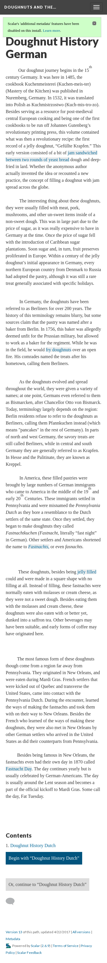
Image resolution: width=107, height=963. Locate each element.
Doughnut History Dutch (33, 845)
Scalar (35, 946)
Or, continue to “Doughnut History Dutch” (47, 884)
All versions (81, 932)
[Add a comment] (13, 901)
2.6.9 (45, 946)
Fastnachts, (38, 546)
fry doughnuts (58, 349)
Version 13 (14, 932)
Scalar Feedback (29, 952)
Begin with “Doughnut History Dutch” (44, 858)
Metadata (13, 939)
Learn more (51, 30)
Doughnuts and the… (30, 7)
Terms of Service (65, 946)
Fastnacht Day (19, 768)
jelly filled (86, 571)
